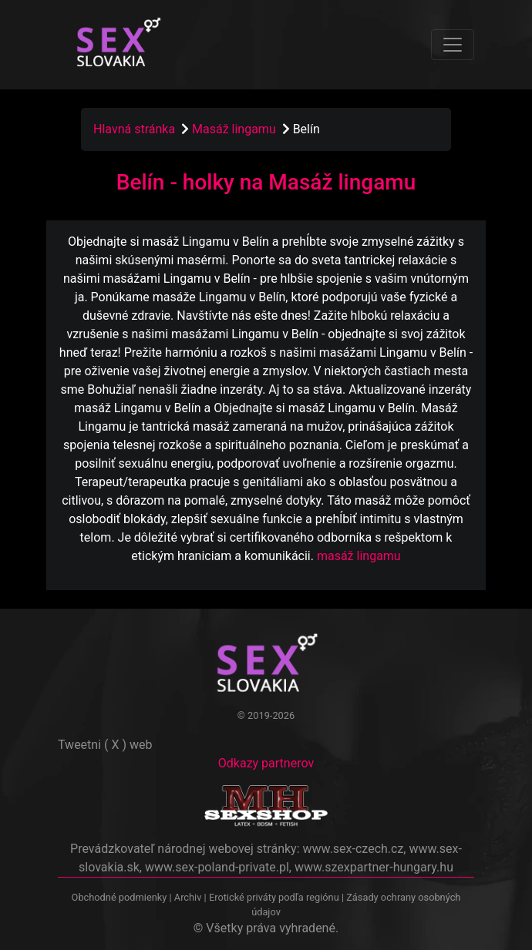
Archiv (188, 897)
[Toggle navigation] (452, 44)
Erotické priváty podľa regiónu (274, 897)
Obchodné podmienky (121, 897)
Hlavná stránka (134, 129)
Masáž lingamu (235, 129)
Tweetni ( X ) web (105, 744)
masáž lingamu (359, 556)
